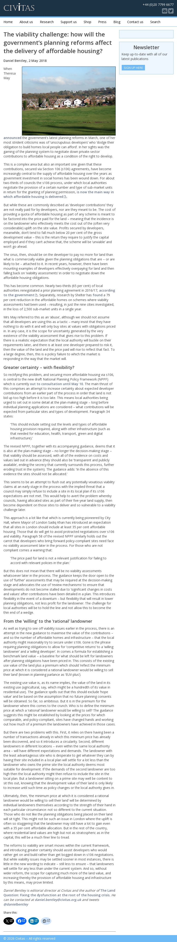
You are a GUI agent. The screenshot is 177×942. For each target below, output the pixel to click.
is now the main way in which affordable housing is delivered (58, 194)
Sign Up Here (133, 68)
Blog (116, 22)
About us (26, 22)
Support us (69, 22)
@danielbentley (15, 904)
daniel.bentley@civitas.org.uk (58, 899)
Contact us (135, 22)
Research (47, 22)
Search (155, 22)
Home (8, 22)
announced (12, 138)
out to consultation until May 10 (56, 384)
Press (102, 22)
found (98, 295)
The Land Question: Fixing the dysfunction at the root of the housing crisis (59, 892)
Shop (87, 22)
